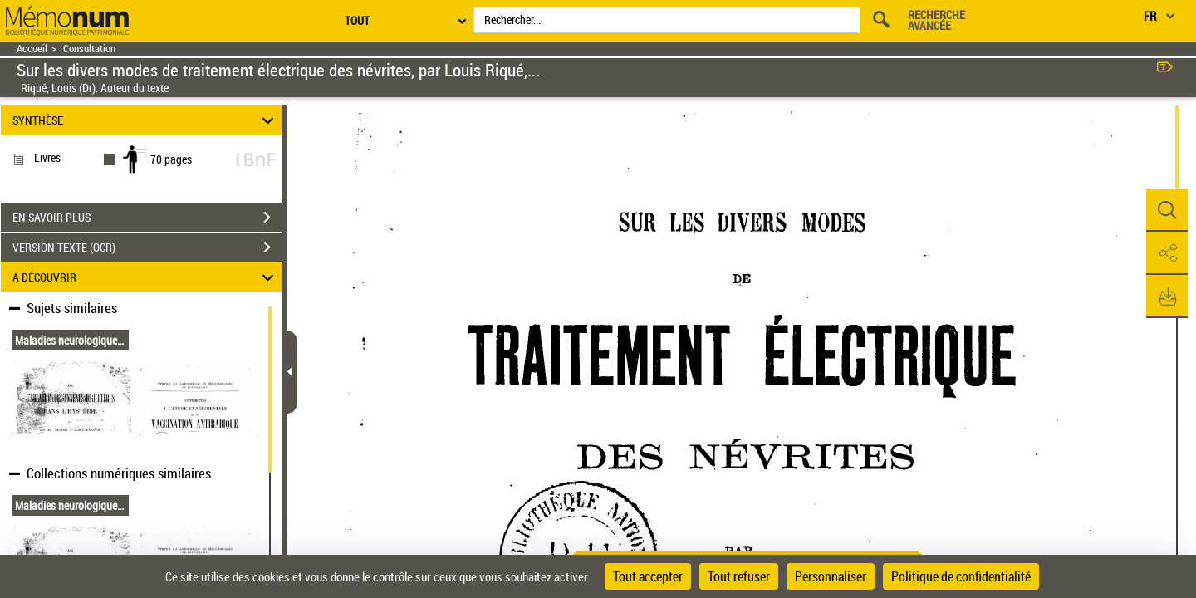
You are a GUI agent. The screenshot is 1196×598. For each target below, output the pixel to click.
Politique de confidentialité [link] (961, 576)
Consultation (89, 49)
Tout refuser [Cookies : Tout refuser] (739, 576)
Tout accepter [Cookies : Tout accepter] (648, 576)
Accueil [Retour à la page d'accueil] (32, 49)
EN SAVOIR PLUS (147, 217)
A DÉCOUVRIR (145, 277)
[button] (1167, 210)
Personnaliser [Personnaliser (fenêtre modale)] (830, 576)
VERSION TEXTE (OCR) (147, 247)
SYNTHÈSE (145, 120)
